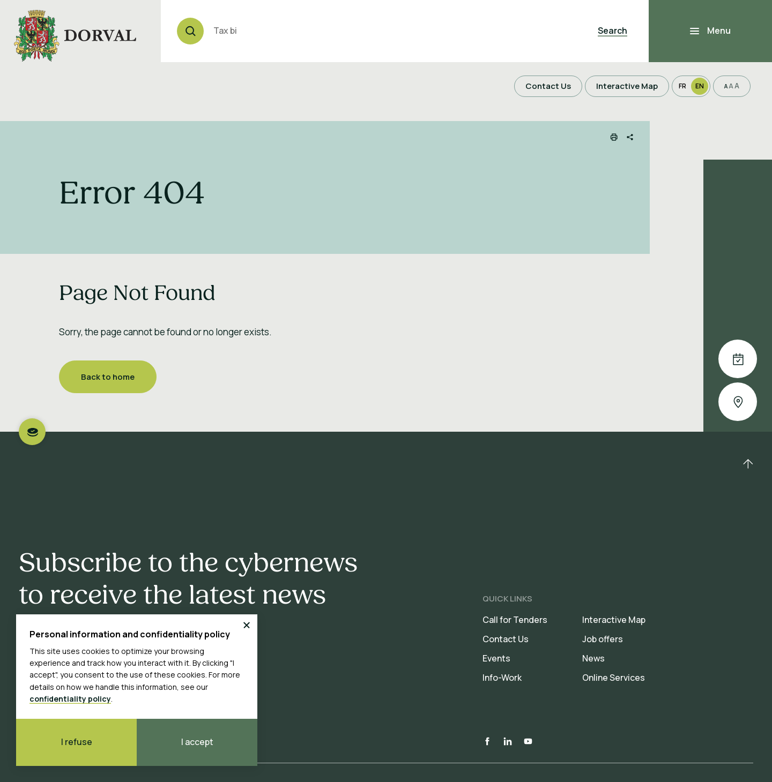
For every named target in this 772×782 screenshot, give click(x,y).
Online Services (613, 677)
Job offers (602, 639)
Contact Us (505, 639)
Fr (682, 86)
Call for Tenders (514, 620)
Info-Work (502, 677)
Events (496, 658)
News (593, 658)
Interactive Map (613, 620)
